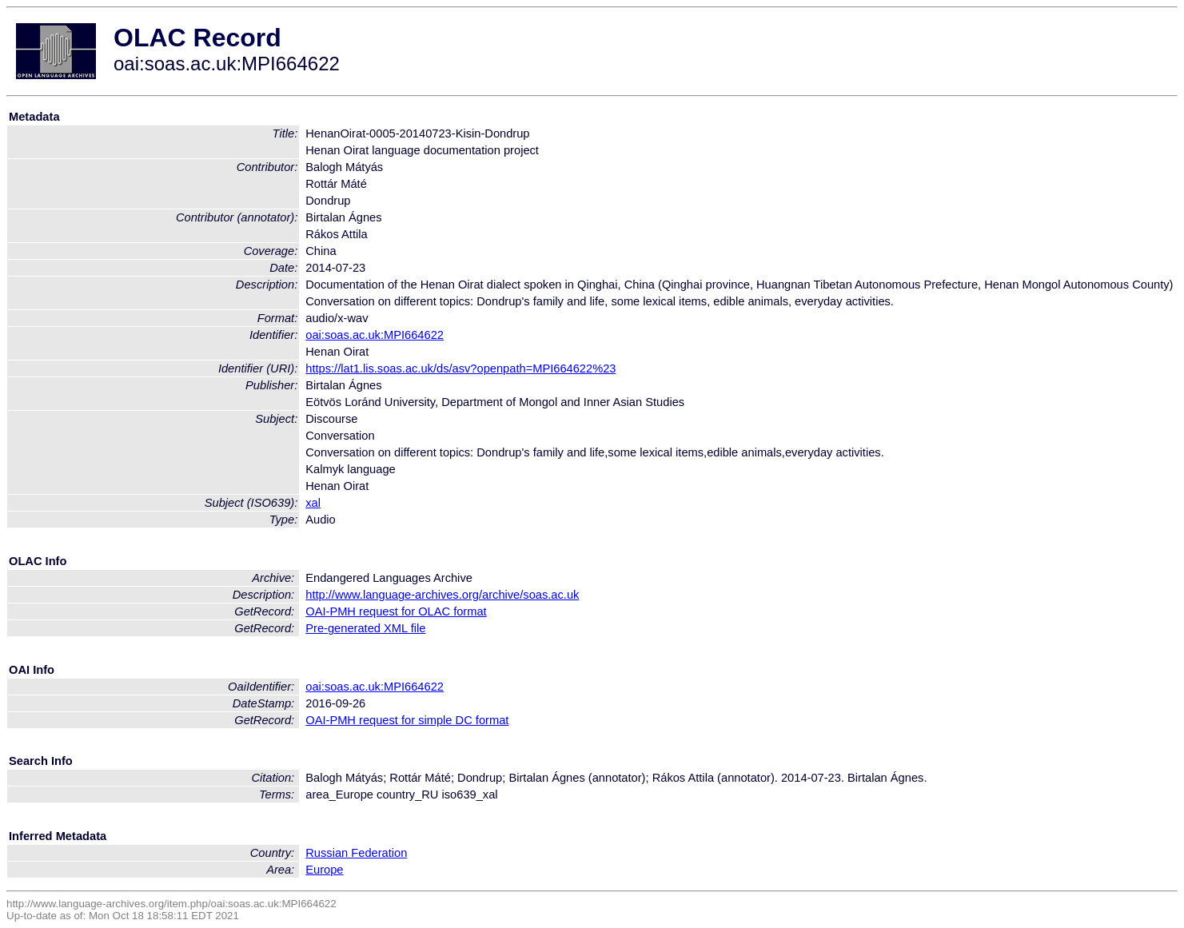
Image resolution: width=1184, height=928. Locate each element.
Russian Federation (356, 852)
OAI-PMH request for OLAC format (395, 611)
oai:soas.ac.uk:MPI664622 (374, 335)
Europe (324, 869)
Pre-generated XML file (365, 628)
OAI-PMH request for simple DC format (406, 720)
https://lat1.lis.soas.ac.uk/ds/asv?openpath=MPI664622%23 (460, 368)
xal (313, 502)
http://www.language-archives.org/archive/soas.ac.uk (442, 594)
